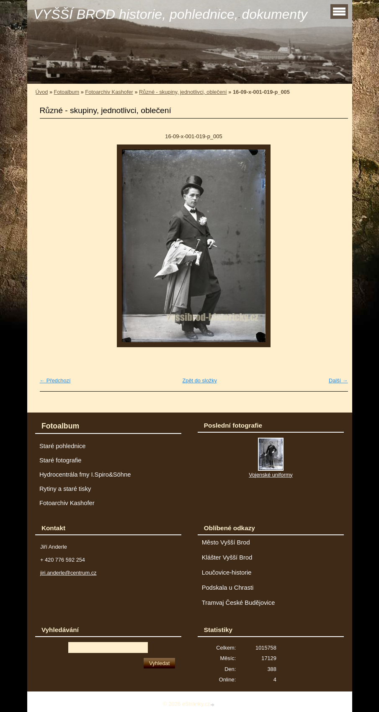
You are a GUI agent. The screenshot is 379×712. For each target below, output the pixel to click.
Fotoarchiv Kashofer (109, 92)
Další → (338, 380)
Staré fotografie (60, 460)
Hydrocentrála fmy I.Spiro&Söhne (85, 474)
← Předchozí (55, 380)
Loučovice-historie (227, 572)
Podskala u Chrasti (228, 587)
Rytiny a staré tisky (65, 488)
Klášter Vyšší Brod (227, 557)
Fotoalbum (66, 92)
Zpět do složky (199, 380)
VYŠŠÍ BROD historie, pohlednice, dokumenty (171, 14)
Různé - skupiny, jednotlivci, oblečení (183, 92)
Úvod (42, 92)
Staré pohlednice (62, 446)
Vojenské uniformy (271, 475)
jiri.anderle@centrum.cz (68, 573)
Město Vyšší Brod (226, 542)
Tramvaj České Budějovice (238, 602)
